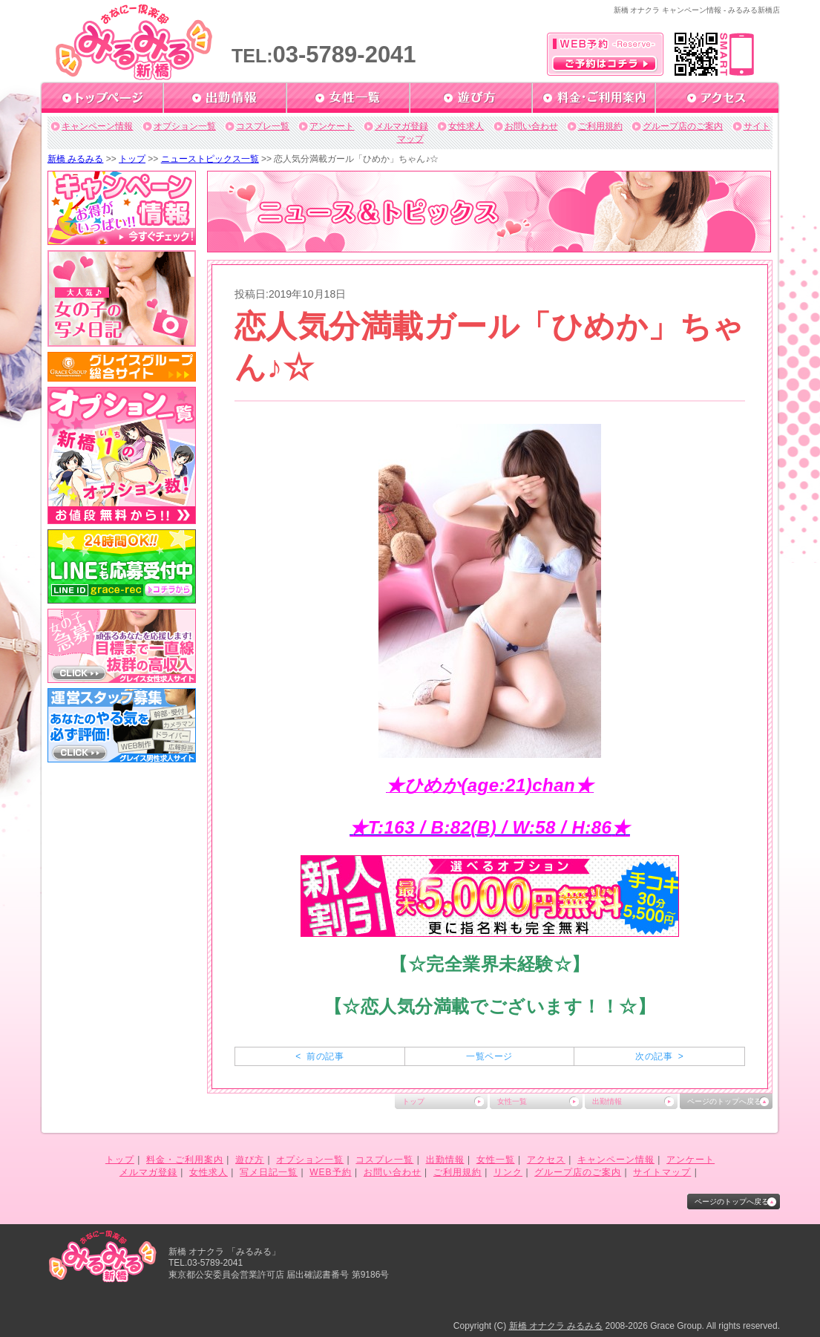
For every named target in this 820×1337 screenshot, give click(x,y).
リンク (507, 1172)
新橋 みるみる (75, 159)
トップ (132, 159)
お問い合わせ (531, 126)
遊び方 (249, 1159)
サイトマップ (662, 1172)
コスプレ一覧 (262, 126)
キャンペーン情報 (97, 126)
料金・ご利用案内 (184, 1159)
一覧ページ (489, 1056)
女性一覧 (512, 1101)
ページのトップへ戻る (724, 1101)
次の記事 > (659, 1056)
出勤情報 (607, 1101)
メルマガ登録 (401, 126)
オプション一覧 (185, 126)
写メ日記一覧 (269, 1172)
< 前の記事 (319, 1056)
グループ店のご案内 (683, 126)
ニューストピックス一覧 (210, 159)
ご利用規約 (600, 126)
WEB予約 (330, 1172)
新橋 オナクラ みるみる (556, 1326)
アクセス (546, 1159)
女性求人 (466, 126)
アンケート (331, 126)
